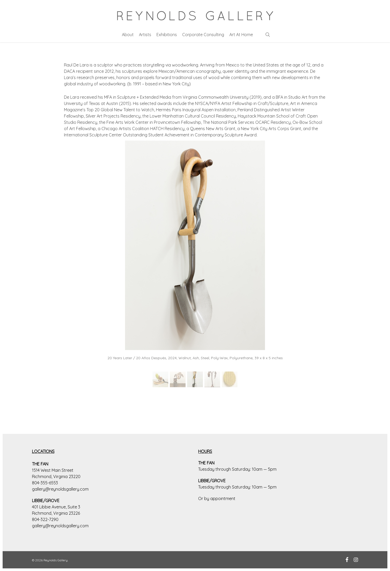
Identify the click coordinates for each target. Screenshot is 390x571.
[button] (160, 379)
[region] (195, 267)
